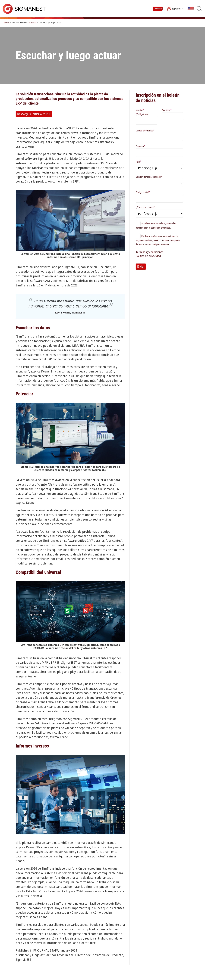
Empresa (140, 146)
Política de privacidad (148, 256)
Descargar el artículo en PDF (34, 114)
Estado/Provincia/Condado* (149, 176)
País (138, 161)
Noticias (33, 22)
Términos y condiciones (149, 252)
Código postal (143, 192)
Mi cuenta (158, 8)
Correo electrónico (145, 130)
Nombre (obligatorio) (142, 112)
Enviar (140, 266)
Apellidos (167, 110)
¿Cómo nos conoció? (145, 207)
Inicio (6, 22)
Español (173, 9)
